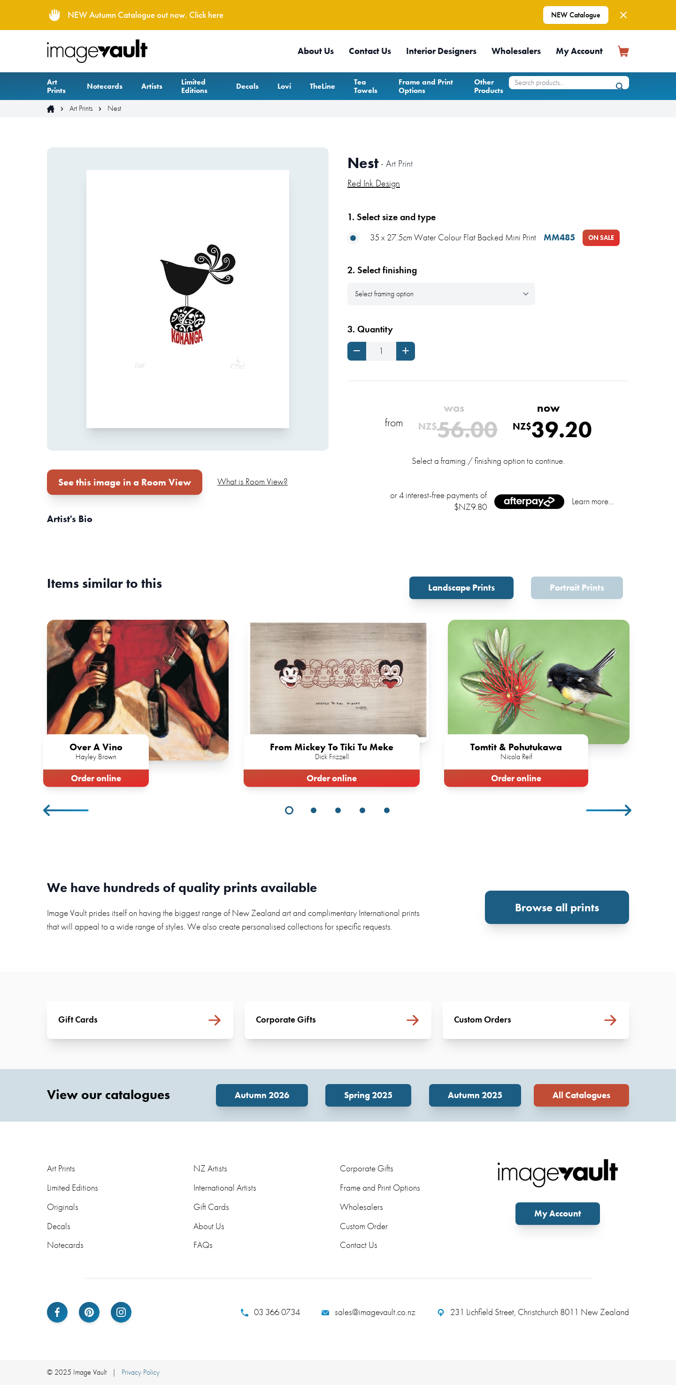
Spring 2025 (368, 1095)
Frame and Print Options (426, 86)
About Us (316, 51)
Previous (66, 810)
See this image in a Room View (124, 482)
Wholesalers (516, 51)
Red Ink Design (373, 183)
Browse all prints (557, 907)
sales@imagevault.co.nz (368, 1312)
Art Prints (56, 86)
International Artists (224, 1187)
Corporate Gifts (366, 1168)
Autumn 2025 (475, 1095)
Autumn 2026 (262, 1095)
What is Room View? (252, 481)
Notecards (105, 86)
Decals (247, 86)
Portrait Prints (577, 587)
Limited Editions (194, 86)
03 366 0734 (270, 1312)
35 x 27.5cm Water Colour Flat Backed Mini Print (483, 238)
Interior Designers (441, 51)
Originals (62, 1207)
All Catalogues (581, 1095)
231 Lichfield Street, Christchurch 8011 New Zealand (533, 1312)
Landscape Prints (461, 587)
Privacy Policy (141, 1372)
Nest (114, 108)
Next (609, 810)
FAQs (203, 1245)
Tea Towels (365, 86)
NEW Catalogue (575, 15)
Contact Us (370, 51)
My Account (579, 51)
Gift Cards (211, 1207)
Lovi (284, 86)
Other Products (488, 86)
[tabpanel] (138, 701)
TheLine (322, 86)
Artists (151, 86)
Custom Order (364, 1226)
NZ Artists (210, 1168)
